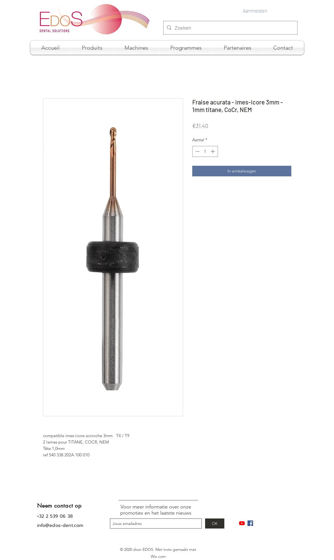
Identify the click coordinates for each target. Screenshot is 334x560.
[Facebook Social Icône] (250, 523)
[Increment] (213, 151)
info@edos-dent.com (60, 525)
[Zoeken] (230, 28)
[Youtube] (242, 523)
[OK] (214, 523)
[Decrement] (197, 151)
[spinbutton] (205, 151)
